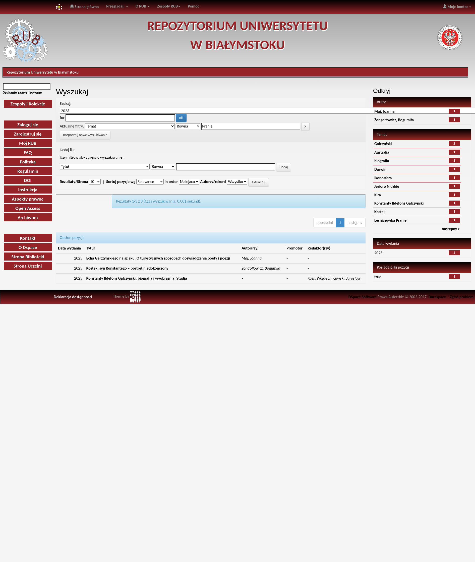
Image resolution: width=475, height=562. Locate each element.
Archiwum (28, 217)
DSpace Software (362, 296)
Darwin (380, 169)
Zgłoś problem (461, 296)
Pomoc (193, 6)
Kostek (379, 211)
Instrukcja (27, 190)
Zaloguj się (27, 125)
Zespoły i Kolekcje (27, 104)
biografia (381, 160)
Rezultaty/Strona (74, 181)
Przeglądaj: (117, 6)
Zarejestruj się (27, 134)
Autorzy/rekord (213, 181)
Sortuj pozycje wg (120, 181)
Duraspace (437, 296)
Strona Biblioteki (27, 257)
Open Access (27, 208)
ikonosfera (383, 177)
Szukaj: (65, 103)
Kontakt (27, 238)
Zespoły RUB (169, 6)
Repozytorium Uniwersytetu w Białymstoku (43, 72)
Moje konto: (457, 6)
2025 (378, 253)
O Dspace (28, 247)
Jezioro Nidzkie (386, 186)
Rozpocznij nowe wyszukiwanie (85, 135)
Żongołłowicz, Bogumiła (394, 119)
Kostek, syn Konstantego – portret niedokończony (127, 268)
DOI (28, 180)
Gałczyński (383, 143)
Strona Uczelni (28, 266)
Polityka (28, 162)
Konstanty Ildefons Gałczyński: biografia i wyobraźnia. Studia (136, 278)
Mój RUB (27, 143)
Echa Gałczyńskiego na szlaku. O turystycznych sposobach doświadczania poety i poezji (158, 258)
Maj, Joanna (384, 111)
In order (171, 181)
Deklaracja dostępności (73, 296)
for (62, 117)
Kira (377, 195)
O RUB (143, 6)
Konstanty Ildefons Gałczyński (399, 203)
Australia (381, 152)
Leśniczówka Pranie (390, 220)
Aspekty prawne (28, 199)
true (377, 276)
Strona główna (84, 6)
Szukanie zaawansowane (22, 92)
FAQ (28, 152)
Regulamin (27, 171)
